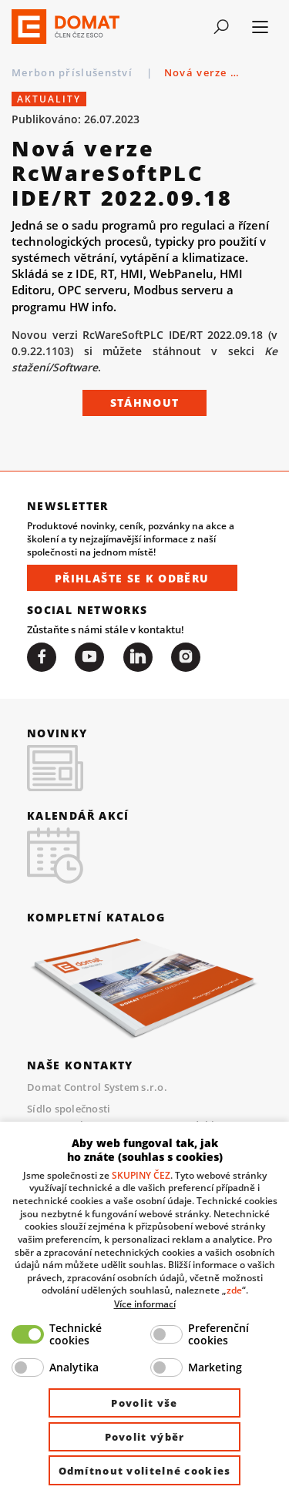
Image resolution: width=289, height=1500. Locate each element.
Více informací (145, 1303)
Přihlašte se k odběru (132, 578)
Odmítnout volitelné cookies (145, 1471)
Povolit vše (144, 1403)
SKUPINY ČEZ (141, 1175)
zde (234, 1290)
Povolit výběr (145, 1437)
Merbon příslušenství (74, 72)
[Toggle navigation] (220, 27)
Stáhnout (145, 402)
